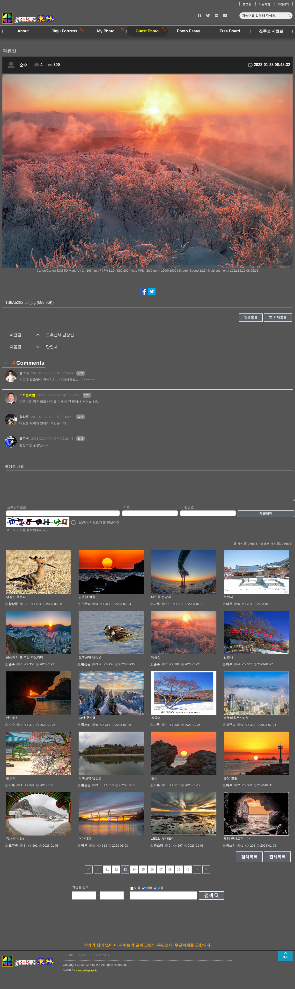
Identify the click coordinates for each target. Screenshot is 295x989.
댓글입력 (266, 518)
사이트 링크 (101, 960)
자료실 (83, 960)
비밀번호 (187, 512)
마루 (157, 609)
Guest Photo (147, 31)
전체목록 (280, 318)
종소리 (24, 373)
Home (69, 960)
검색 (208, 900)
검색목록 (251, 318)
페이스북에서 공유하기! (143, 291)
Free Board (230, 31)
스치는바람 (27, 395)
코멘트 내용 (14, 467)
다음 (197, 875)
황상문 (24, 417)
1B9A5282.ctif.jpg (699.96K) (29, 302)
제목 (147, 893)
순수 (23, 65)
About (23, 31)
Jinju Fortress (64, 31)
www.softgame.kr (86, 975)
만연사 (52, 347)
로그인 (247, 4)
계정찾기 (283, 4)
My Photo (106, 31)
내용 (159, 893)
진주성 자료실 (271, 31)
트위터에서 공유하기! (152, 291)
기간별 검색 (80, 892)
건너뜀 (89, 875)
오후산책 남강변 (60, 335)
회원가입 (264, 4)
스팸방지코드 (16, 512)
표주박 (24, 438)
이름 (126, 512)
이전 (98, 875)
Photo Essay (188, 31)
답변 (80, 372)
